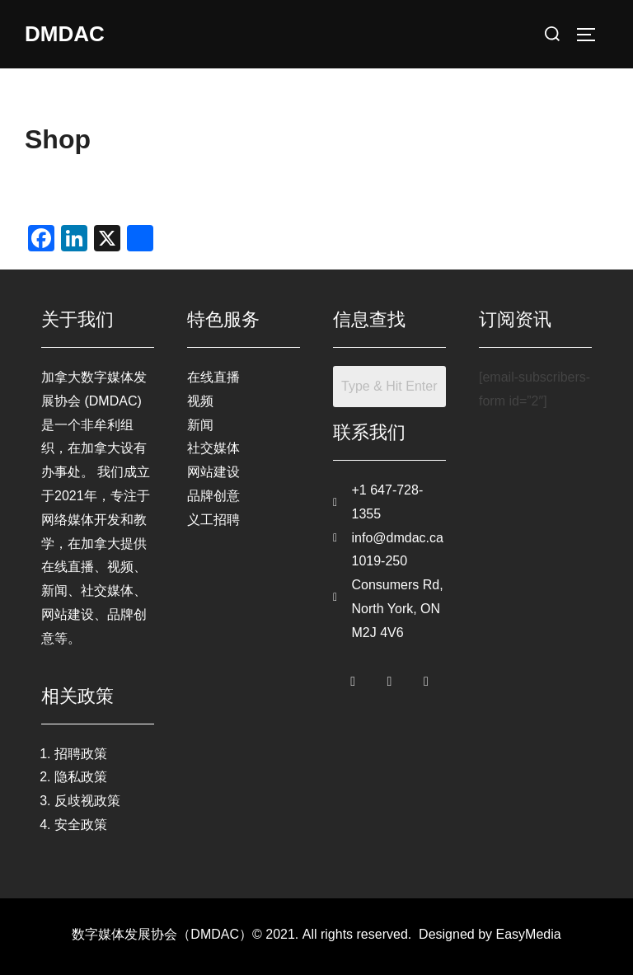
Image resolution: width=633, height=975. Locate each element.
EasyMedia (528, 934)
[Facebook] (352, 678)
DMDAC (65, 33)
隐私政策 (80, 777)
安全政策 (80, 825)
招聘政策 (80, 754)
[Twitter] (389, 678)
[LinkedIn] (426, 678)
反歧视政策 (87, 801)
